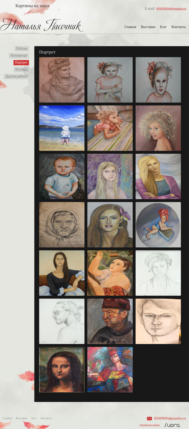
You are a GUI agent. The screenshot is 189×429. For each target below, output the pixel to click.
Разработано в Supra (150, 425)
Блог (163, 27)
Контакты (178, 27)
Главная (130, 27)
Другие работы (16, 76)
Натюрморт (18, 56)
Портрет (21, 62)
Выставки (148, 27)
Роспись (21, 69)
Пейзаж (21, 49)
